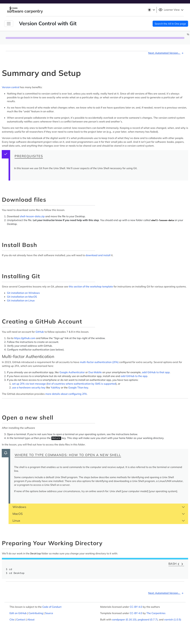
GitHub (39, 331)
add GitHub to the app (134, 376)
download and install (98, 255)
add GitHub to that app (156, 372)
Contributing (36, 613)
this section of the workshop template (91, 286)
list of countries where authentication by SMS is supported (81, 383)
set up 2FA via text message (29, 383)
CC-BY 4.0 (136, 606)
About (31, 619)
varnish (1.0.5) (172, 619)
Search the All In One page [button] (170, 23)
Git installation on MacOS (22, 296)
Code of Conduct (51, 606)
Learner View (171, 10)
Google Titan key (78, 387)
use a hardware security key (28, 387)
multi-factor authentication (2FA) (99, 362)
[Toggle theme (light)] (151, 9)
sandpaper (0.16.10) (124, 619)
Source (49, 613)
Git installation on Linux (21, 300)
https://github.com (24, 338)
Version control (10, 87)
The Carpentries (155, 613)
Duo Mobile (95, 372)
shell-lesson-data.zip (32, 216)
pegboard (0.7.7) (148, 619)
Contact (20, 619)
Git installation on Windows (23, 292)
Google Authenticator (72, 372)
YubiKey (55, 387)
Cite (12, 619)
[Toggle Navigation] (8, 23)
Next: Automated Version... (166, 52)
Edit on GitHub (18, 613)
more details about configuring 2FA (66, 393)
